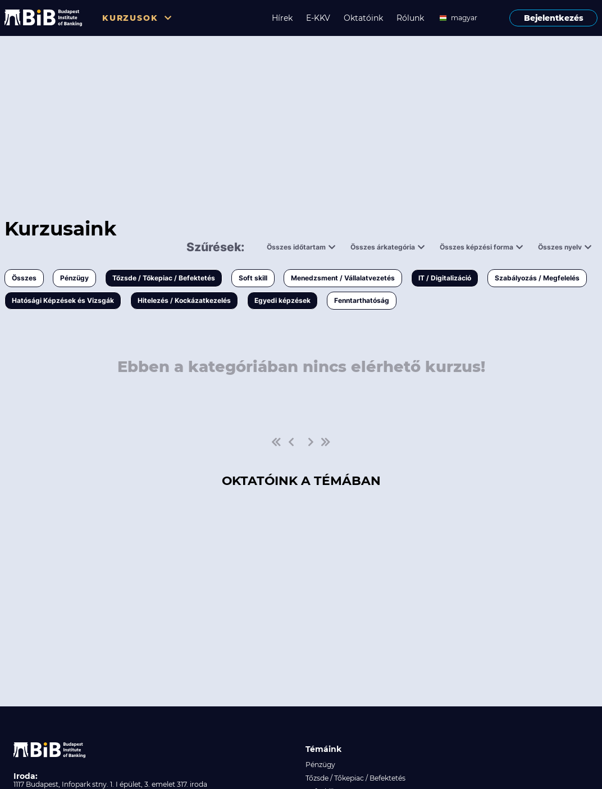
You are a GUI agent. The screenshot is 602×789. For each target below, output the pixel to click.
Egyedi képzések (282, 300)
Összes (24, 278)
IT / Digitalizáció (444, 278)
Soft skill (253, 278)
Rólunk (410, 18)
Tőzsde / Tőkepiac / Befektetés (163, 278)
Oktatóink (363, 18)
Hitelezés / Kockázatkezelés (184, 300)
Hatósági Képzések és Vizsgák (63, 300)
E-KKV (318, 18)
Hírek (282, 18)
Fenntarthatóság (361, 300)
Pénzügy (74, 278)
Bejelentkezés (553, 18)
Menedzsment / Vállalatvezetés (343, 278)
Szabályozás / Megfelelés (537, 278)
